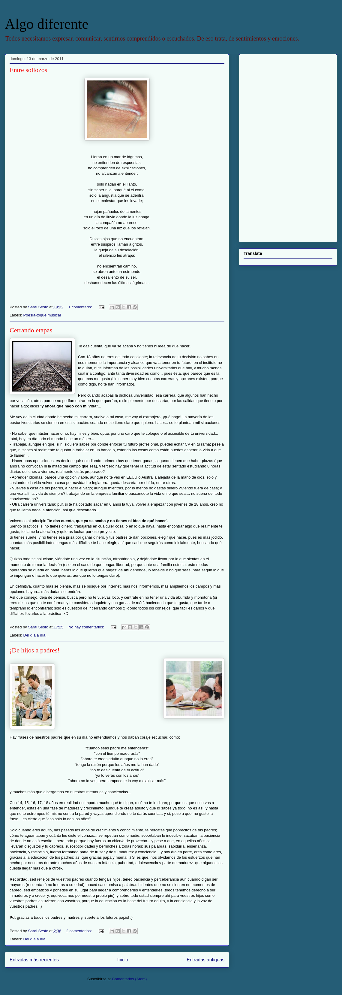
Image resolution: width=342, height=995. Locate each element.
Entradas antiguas (205, 959)
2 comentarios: (79, 931)
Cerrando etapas (31, 330)
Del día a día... (36, 635)
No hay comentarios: (86, 627)
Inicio (122, 959)
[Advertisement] (275, 146)
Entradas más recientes (34, 959)
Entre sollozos (28, 70)
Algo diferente (46, 24)
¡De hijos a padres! (35, 650)
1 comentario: (80, 307)
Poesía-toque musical (42, 315)
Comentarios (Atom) (129, 979)
